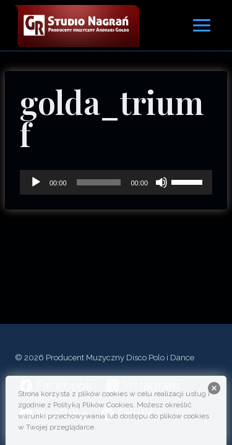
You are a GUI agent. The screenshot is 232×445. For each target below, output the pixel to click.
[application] (116, 182)
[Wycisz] (161, 182)
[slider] (99, 182)
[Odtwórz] (36, 182)
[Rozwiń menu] (201, 25)
